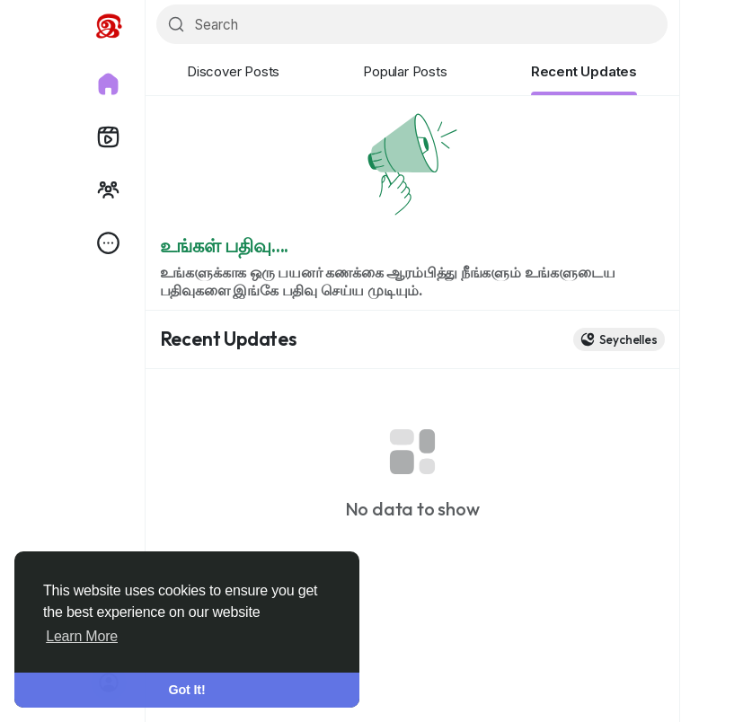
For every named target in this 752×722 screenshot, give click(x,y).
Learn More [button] (82, 636)
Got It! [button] (187, 689)
